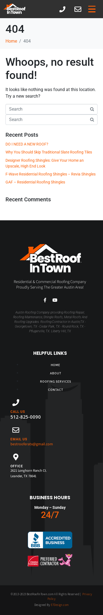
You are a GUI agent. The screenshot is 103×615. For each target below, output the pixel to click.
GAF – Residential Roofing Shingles (35, 182)
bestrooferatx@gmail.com (31, 444)
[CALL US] (15, 402)
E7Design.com (60, 605)
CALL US (17, 412)
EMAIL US (18, 439)
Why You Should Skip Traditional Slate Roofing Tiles (48, 152)
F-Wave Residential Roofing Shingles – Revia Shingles (50, 174)
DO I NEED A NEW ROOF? (26, 144)
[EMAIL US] (15, 430)
